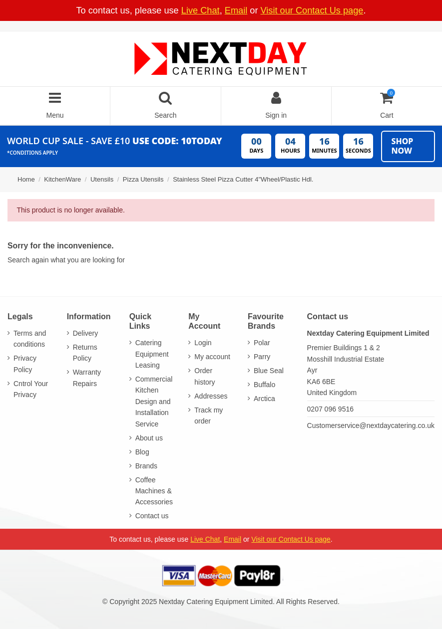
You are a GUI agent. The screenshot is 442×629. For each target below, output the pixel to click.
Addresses (210, 396)
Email (236, 10)
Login (202, 343)
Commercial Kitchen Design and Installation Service (154, 401)
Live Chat (200, 10)
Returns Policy (85, 352)
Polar (262, 343)
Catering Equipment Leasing (152, 354)
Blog (142, 452)
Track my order (208, 415)
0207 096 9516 (330, 409)
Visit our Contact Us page (312, 10)
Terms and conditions (29, 338)
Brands (146, 466)
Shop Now (402, 146)
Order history (204, 376)
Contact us (152, 516)
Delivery (85, 333)
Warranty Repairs (87, 377)
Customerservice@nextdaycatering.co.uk (371, 425)
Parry (262, 357)
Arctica (264, 399)
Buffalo (264, 385)
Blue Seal (269, 371)
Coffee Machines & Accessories (154, 491)
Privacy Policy (24, 363)
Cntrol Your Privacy (30, 389)
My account (212, 357)
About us (149, 438)
